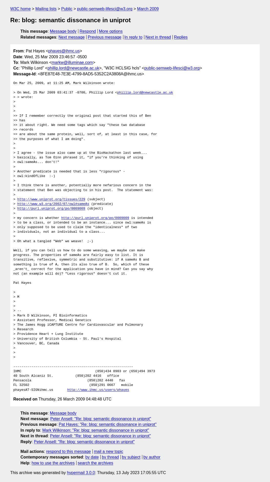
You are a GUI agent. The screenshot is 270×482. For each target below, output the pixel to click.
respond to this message (68, 451)
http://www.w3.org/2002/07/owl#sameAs (53, 204)
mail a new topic (108, 451)
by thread (110, 457)
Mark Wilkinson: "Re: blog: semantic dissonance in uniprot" (95, 430)
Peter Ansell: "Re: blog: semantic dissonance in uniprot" (100, 419)
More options (111, 31)
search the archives (95, 463)
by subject (131, 457)
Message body (63, 31)
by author (151, 457)
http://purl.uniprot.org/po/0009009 (51, 208)
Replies (181, 37)
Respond (88, 31)
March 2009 (148, 9)
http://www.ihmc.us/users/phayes (98, 390)
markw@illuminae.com (72, 62)
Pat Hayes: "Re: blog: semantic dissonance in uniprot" (107, 424)
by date (92, 457)
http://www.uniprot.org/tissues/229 (51, 199)
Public (66, 9)
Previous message (105, 37)
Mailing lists (46, 9)
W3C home (20, 9)
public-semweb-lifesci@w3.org (104, 9)
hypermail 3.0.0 (81, 473)
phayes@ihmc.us (64, 51)
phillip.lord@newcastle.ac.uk (73, 68)
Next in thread (158, 37)
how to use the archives (53, 463)
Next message (72, 37)
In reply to (133, 37)
